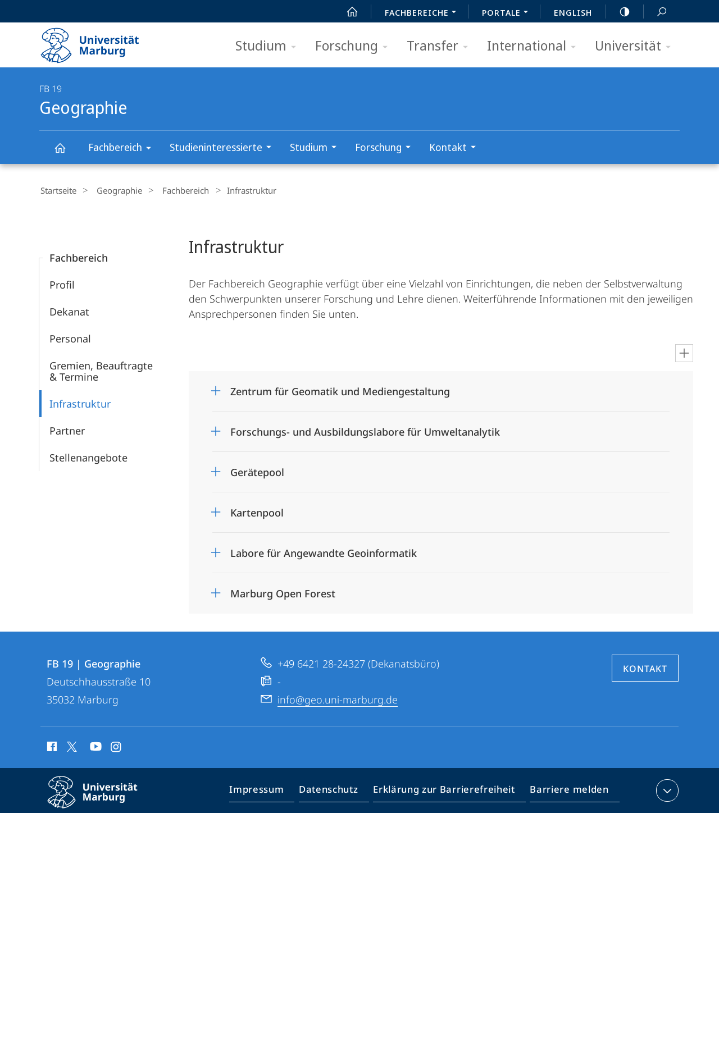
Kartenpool (257, 511)
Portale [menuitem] (508, 13)
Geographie (66, 153)
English (573, 12)
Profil (62, 283)
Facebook (51, 747)
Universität (636, 46)
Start (346, 12)
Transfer (441, 46)
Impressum (269, 791)
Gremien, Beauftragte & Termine (101, 369)
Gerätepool (257, 470)
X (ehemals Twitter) (70, 745)
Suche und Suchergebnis (655, 12)
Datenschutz (338, 791)
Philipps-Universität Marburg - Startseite (99, 42)
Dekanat (69, 310)
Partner (67, 429)
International (535, 46)
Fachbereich (123, 149)
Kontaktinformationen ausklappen (666, 788)
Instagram (117, 747)
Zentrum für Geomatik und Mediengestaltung (340, 390)
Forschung (355, 46)
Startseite (57, 190)
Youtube (95, 747)
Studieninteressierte (224, 148)
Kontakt (456, 148)
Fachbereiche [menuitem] (423, 13)
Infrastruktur (80, 402)
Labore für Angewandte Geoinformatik (323, 551)
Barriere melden (566, 791)
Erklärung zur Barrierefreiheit (447, 791)
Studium (269, 46)
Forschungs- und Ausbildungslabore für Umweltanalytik (365, 430)
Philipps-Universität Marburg (102, 799)
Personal (70, 337)
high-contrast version (618, 12)
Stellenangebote (88, 456)
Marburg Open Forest (282, 592)
